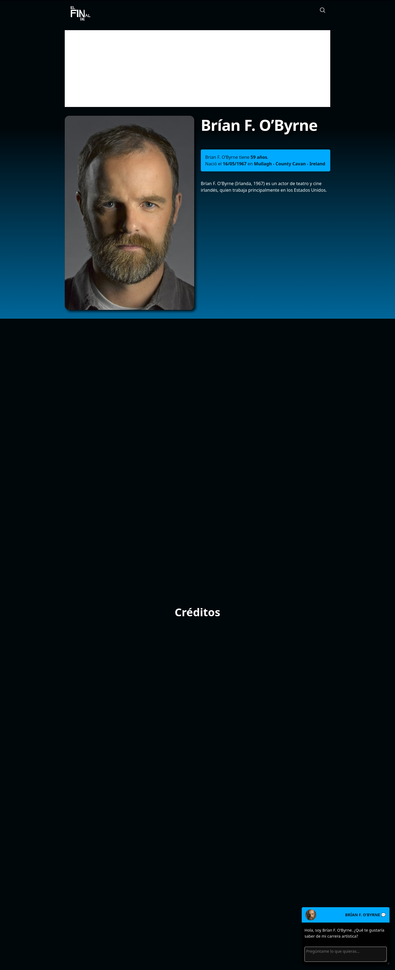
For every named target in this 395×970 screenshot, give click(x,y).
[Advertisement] (197, 68)
